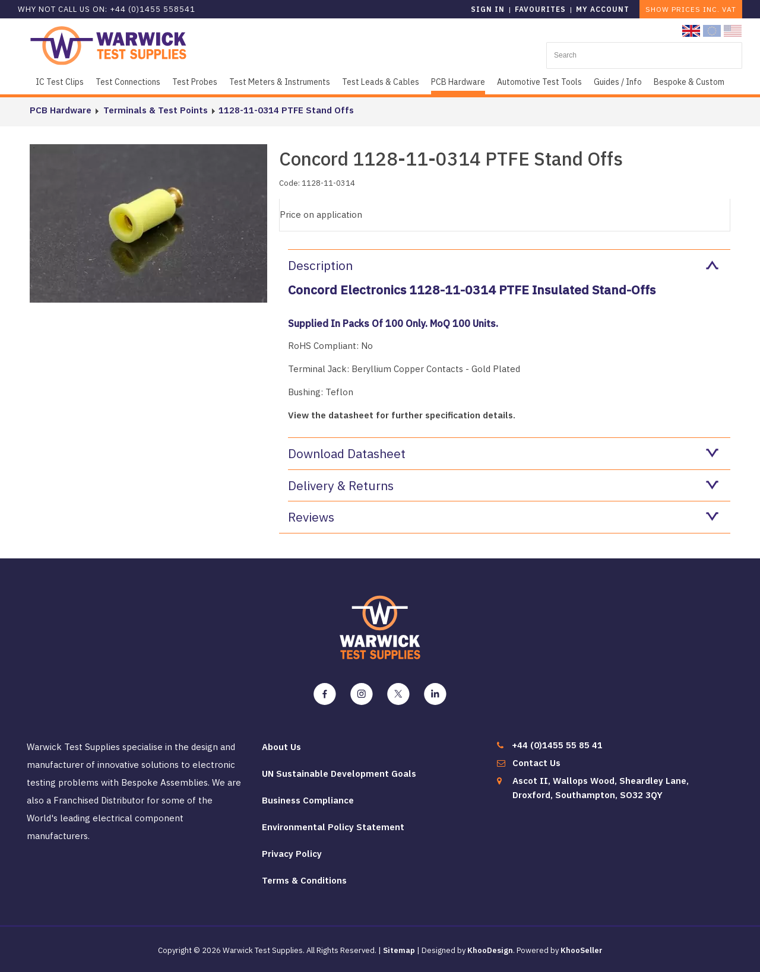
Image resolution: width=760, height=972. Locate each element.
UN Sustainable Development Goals (339, 773)
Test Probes (194, 82)
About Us (281, 746)
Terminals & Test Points (154, 110)
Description (503, 265)
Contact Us (536, 762)
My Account (602, 9)
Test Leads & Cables (380, 82)
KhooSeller (581, 950)
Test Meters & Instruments (279, 82)
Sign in (488, 9)
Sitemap (399, 950)
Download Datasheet (503, 453)
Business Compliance (308, 800)
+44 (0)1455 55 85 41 (557, 745)
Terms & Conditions (304, 880)
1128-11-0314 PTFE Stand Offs (285, 110)
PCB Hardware (458, 82)
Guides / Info (618, 82)
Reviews (503, 517)
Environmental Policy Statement (333, 827)
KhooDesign (490, 950)
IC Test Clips (60, 82)
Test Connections (128, 82)
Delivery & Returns (503, 485)
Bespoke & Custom (689, 82)
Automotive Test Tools (539, 82)
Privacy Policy (292, 853)
